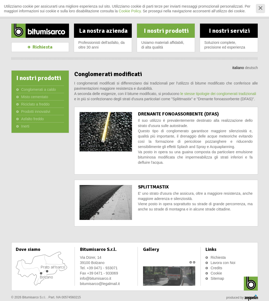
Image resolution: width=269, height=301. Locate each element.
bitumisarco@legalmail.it (100, 284)
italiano (238, 68)
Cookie (216, 273)
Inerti (25, 126)
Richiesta (218, 257)
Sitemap (217, 278)
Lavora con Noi (223, 263)
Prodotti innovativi (35, 111)
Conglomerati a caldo (38, 89)
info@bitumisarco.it (95, 278)
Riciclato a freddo (35, 104)
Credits (216, 268)
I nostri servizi (229, 39)
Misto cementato (34, 97)
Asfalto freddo (32, 119)
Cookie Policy (130, 11)
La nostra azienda (103, 39)
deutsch (251, 68)
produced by (242, 298)
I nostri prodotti (166, 39)
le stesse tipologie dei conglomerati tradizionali (217, 94)
